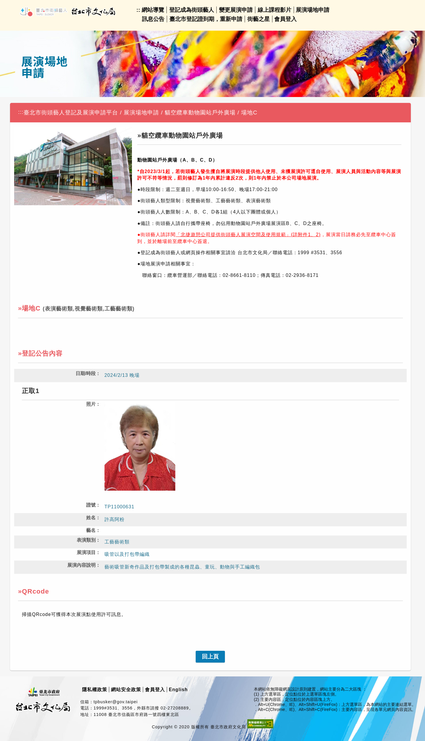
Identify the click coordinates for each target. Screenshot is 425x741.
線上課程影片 (274, 10)
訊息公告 (153, 19)
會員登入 (285, 19)
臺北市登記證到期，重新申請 (205, 19)
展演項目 (86, 552)
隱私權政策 (94, 689)
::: (21, 112)
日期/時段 (86, 373)
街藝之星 (258, 19)
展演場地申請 (312, 10)
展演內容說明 (81, 565)
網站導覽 (153, 10)
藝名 (91, 530)
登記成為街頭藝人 (191, 10)
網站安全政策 (126, 689)
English (178, 689)
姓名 (91, 517)
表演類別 (86, 540)
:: (138, 10)
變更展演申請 (236, 10)
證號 (91, 504)
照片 (91, 404)
